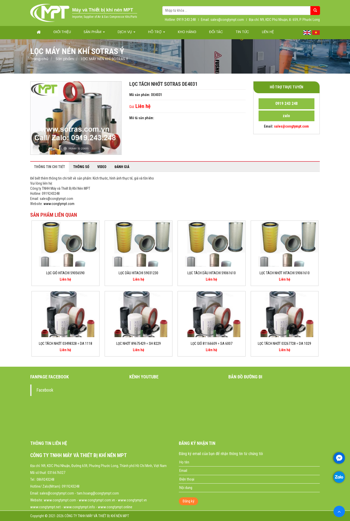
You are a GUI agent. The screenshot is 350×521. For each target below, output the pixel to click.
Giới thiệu (62, 32)
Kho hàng (187, 32)
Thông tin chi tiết (49, 167)
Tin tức (242, 32)
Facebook (45, 390)
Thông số (81, 167)
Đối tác (216, 32)
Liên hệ (268, 32)
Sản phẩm (94, 32)
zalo (286, 115)
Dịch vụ (126, 32)
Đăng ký (188, 501)
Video (101, 167)
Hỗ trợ (156, 32)
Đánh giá (122, 167)
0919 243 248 (286, 103)
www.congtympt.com (58, 204)
